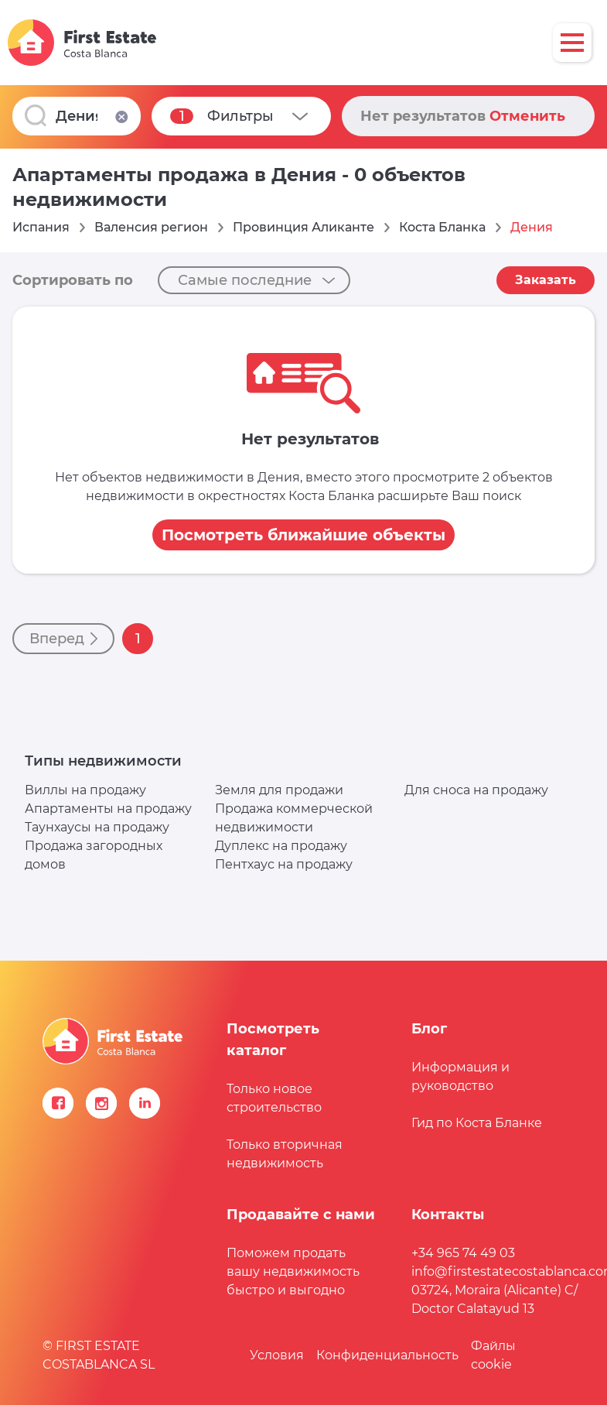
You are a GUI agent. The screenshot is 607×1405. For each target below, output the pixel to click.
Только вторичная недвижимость (285, 1153)
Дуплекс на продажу (281, 845)
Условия (277, 1355)
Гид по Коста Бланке (476, 1122)
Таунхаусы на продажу (97, 827)
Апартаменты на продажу (108, 808)
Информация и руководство (460, 1076)
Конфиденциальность (387, 1355)
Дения (531, 227)
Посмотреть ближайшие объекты (303, 535)
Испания (41, 227)
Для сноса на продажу (476, 790)
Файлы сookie (493, 1355)
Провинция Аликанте (303, 227)
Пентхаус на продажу (284, 864)
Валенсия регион (151, 227)
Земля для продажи (279, 790)
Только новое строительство (274, 1098)
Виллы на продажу (85, 790)
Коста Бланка (442, 227)
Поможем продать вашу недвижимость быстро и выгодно (293, 1271)
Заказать (545, 279)
